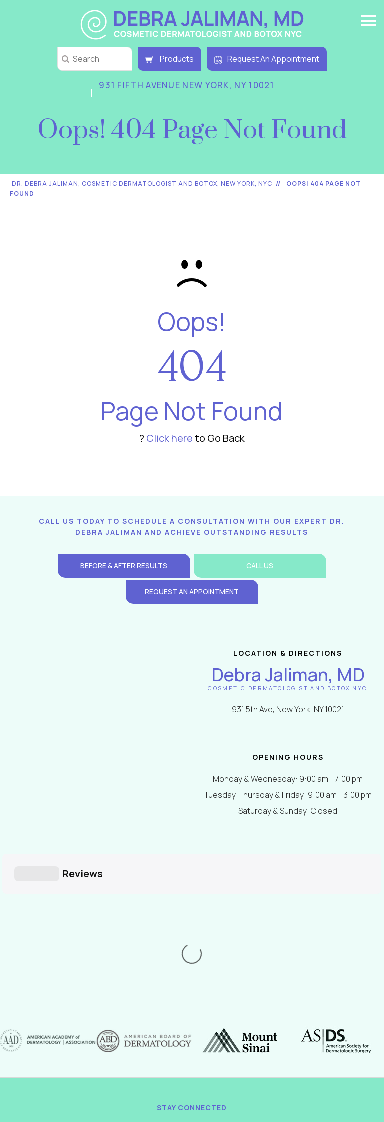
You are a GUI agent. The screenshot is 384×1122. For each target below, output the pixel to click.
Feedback (246, 996)
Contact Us (190, 1015)
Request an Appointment (192, 591)
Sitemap (197, 996)
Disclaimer (145, 996)
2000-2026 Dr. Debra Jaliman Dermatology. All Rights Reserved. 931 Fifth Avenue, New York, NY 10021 (196, 1045)
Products (170, 58)
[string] (95, 59)
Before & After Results (124, 565)
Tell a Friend (305, 996)
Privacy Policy (79, 996)
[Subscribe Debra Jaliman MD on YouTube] (249, 971)
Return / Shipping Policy (98, 1015)
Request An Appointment (267, 58)
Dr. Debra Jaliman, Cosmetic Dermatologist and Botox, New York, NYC (142, 183)
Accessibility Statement (284, 1015)
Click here (169, 438)
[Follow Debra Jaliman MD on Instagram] (192, 971)
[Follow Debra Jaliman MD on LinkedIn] (220, 971)
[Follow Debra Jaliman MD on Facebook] (135, 971)
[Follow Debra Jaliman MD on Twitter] (163, 971)
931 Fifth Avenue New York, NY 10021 (187, 85)
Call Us (260, 565)
